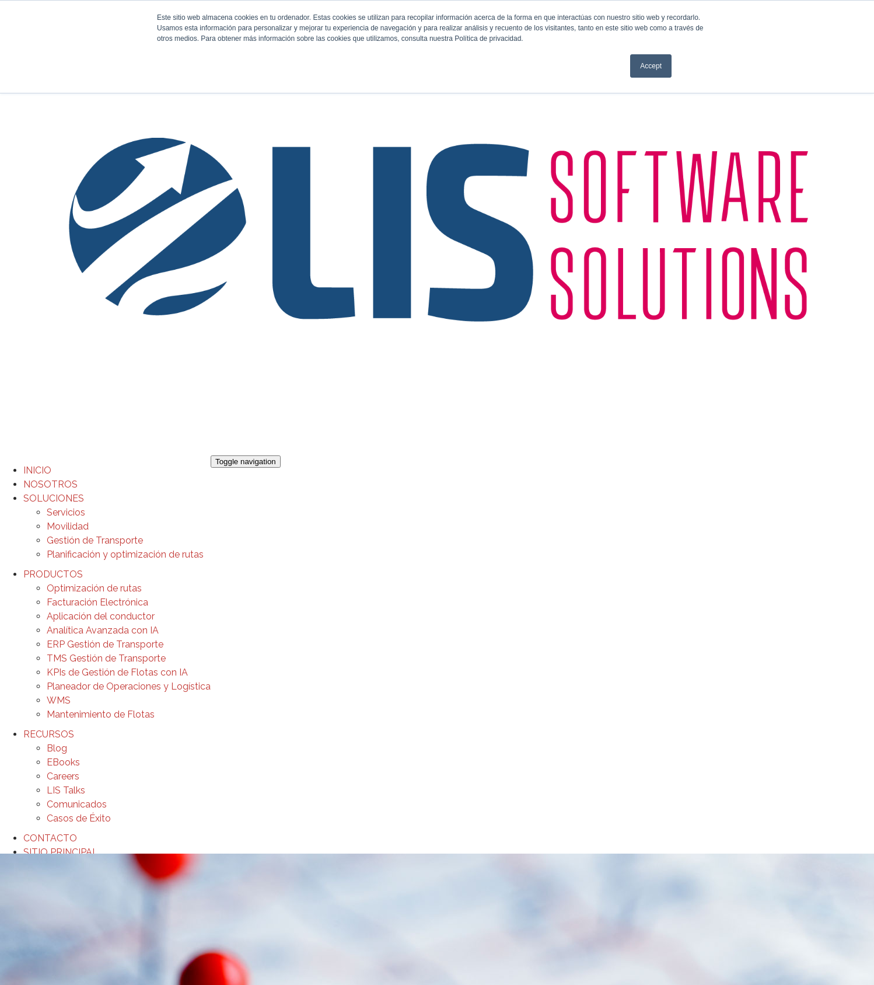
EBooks (63, 762)
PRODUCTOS (53, 574)
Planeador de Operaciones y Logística (129, 686)
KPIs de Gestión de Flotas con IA (117, 672)
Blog (57, 748)
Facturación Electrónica (97, 602)
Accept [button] (651, 66)
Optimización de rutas (94, 588)
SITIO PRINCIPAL (60, 852)
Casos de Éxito (79, 818)
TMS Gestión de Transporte (106, 658)
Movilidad (68, 526)
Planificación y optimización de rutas (125, 554)
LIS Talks (66, 790)
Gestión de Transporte (95, 540)
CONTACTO (50, 838)
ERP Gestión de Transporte (105, 644)
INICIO (37, 470)
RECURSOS (48, 734)
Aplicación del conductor (101, 616)
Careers (63, 776)
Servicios (66, 512)
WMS (59, 700)
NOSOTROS (50, 484)
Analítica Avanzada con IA (103, 630)
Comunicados (77, 804)
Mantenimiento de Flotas (101, 714)
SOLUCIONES (53, 498)
